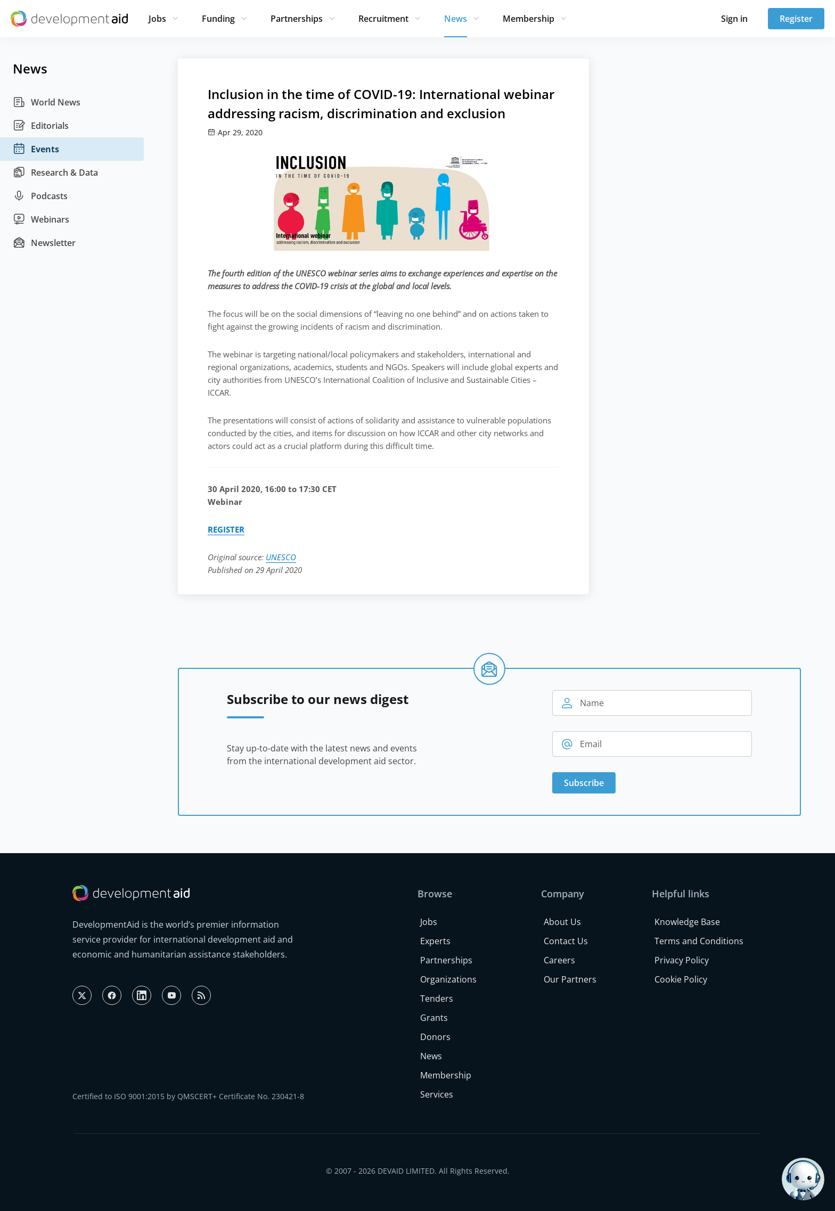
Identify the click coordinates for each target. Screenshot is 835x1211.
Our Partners (570, 979)
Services (436, 1094)
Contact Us (566, 941)
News (455, 18)
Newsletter (44, 242)
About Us (562, 922)
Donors (435, 1037)
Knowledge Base (687, 922)
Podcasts (40, 196)
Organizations (448, 979)
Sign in (734, 18)
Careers (559, 960)
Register (796, 18)
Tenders (436, 998)
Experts (435, 941)
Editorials (41, 125)
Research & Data (55, 172)
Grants (434, 1018)
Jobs (157, 18)
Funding (218, 18)
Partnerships (297, 18)
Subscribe (584, 783)
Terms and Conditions (698, 941)
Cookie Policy (680, 979)
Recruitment (383, 18)
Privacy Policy (681, 960)
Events (36, 149)
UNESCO (281, 557)
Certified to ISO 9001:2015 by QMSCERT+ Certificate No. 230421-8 (188, 1096)
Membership (528, 18)
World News (46, 102)
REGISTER (226, 529)
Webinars (41, 219)
